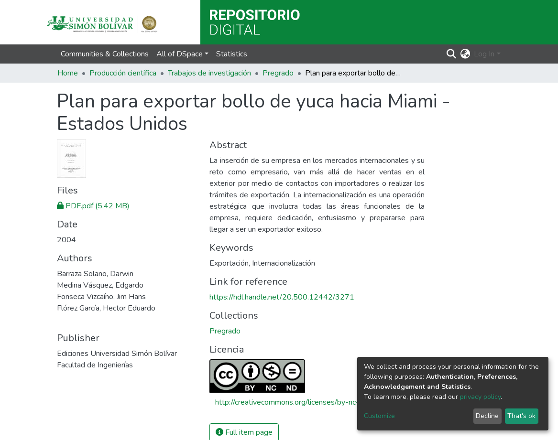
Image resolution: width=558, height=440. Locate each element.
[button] (465, 54)
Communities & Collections (105, 54)
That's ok (521, 415)
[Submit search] (451, 54)
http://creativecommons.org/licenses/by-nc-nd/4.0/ (299, 402)
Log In (484, 54)
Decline (487, 415)
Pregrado (278, 73)
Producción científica (122, 73)
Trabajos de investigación (209, 73)
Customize (379, 415)
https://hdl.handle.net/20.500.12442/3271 (281, 297)
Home (67, 73)
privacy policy (480, 396)
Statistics (231, 54)
